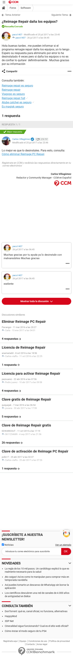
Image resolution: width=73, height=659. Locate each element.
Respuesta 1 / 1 (11, 124)
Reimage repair (11, 89)
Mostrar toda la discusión (34, 301)
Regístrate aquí (10, 641)
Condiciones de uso (37, 641)
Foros (13, 7)
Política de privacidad (59, 641)
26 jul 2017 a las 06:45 (38, 37)
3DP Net (9, 621)
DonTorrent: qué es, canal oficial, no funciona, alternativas (36, 611)
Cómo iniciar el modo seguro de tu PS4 (25, 631)
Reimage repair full (13, 98)
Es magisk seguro (13, 106)
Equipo (23, 641)
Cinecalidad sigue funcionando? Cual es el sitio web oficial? (37, 626)
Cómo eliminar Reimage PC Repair (23, 154)
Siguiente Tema (59, 14)
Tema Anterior (12, 14)
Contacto (30, 644)
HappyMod (11, 616)
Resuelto (9, 26)
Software (26, 7)
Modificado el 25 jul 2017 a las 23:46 (30, 142)
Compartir (11, 71)
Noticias (8, 544)
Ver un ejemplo (63, 544)
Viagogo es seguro (13, 94)
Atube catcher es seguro (16, 102)
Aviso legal (42, 644)
